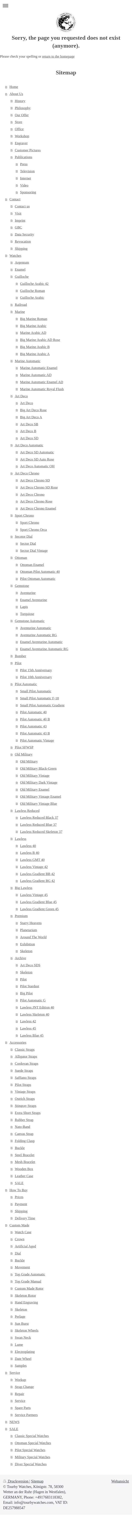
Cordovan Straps (26, 1063)
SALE (19, 1183)
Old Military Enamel (34, 789)
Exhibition (27, 944)
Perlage (20, 1317)
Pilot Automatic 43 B (35, 733)
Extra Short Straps (28, 1113)
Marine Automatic (27, 361)
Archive (20, 958)
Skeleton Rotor (25, 1296)
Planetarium (28, 930)
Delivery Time (25, 1218)
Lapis (24, 607)
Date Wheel (23, 1359)
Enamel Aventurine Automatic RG (44, 649)
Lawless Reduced (27, 811)
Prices (19, 1197)
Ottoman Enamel (32, 565)
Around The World (33, 937)
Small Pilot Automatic (35, 691)
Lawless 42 (28, 1021)
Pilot (18, 663)
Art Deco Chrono (27, 473)
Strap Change (24, 1387)
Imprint (20, 220)
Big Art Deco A (31, 417)
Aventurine (28, 593)
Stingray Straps (25, 1106)
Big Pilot (26, 993)
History (20, 101)
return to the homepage (58, 56)
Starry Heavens (31, 923)
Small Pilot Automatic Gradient (42, 705)
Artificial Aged (25, 1246)
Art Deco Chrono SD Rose (39, 487)
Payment (21, 1204)
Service (15, 1373)
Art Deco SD (29, 438)
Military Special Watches (32, 1457)
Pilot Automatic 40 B (35, 719)
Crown (19, 1239)
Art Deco (21, 396)
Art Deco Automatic (29, 445)
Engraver (21, 143)
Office (19, 129)
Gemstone (22, 586)
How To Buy (19, 1190)
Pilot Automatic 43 (33, 726)
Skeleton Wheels (27, 1330)
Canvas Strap (24, 1134)
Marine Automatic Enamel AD (41, 382)
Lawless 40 (28, 846)
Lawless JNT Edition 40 (37, 1007)
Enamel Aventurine (33, 600)
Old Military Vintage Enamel (40, 797)
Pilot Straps (23, 1085)
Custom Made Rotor (29, 1288)
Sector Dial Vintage (34, 551)
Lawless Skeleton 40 (34, 1014)
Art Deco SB (29, 424)
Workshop (22, 136)
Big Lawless (23, 888)
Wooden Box (24, 1169)
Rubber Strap (24, 1120)
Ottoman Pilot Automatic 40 (40, 572)
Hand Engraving (26, 1302)
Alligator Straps (26, 1056)
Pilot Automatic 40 (33, 712)
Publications (23, 157)
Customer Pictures (28, 150)
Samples (21, 1366)
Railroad (21, 305)
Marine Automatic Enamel (38, 368)
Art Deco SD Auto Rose (37, 459)
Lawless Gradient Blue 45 (38, 902)
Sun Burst (22, 1324)
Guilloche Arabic (32, 298)
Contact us (22, 206)
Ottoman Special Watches (33, 1443)
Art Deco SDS (30, 965)
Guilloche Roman (32, 291)
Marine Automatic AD (35, 375)
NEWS (15, 1422)
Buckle (20, 1148)
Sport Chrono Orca (33, 530)
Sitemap (37, 1481)
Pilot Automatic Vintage (37, 740)
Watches (15, 256)
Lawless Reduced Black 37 (39, 818)
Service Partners (26, 1415)
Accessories (18, 1042)
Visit (18, 213)
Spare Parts (23, 1408)
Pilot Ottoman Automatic (37, 579)
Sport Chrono (24, 515)
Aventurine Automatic (35, 628)
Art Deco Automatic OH (37, 466)
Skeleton (26, 951)
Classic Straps (25, 1050)
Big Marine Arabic (33, 326)
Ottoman (21, 558)
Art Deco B (28, 431)
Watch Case (23, 1232)
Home (14, 87)
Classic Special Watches (32, 1436)
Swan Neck (23, 1338)
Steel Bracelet (24, 1155)
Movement (22, 1267)
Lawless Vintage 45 (34, 895)
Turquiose (27, 614)
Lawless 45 (28, 1028)
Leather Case (24, 1176)
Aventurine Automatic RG (38, 635)
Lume (19, 1345)
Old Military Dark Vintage (38, 782)
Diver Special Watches (31, 1464)
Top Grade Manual (28, 1281)
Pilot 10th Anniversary (36, 677)
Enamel (20, 270)
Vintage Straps (25, 1092)
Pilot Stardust (29, 986)
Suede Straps (24, 1071)
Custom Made (19, 1225)
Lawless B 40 (29, 853)
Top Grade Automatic (30, 1274)
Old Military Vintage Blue (38, 804)
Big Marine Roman (33, 319)
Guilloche (22, 277)
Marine (20, 312)
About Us (16, 94)
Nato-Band (22, 1127)
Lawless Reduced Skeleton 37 (41, 832)
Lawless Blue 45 (32, 1035)
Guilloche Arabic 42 (34, 284)
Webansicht (120, 1481)
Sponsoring (28, 192)
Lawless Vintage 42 (34, 867)
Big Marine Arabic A (35, 354)
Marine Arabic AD (33, 333)
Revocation (23, 241)
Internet (25, 178)
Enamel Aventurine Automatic (41, 642)
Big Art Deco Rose (33, 410)
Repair (19, 1394)
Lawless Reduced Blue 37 (38, 825)
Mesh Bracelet (25, 1162)
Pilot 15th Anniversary (36, 670)
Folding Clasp (25, 1141)
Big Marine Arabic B (35, 347)
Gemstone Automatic (30, 621)
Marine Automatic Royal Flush (42, 389)
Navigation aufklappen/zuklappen (66, 5)
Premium (21, 916)
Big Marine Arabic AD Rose (40, 340)
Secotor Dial (23, 536)
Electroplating (25, 1352)
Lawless (20, 839)
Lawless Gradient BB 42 (37, 874)
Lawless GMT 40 (32, 860)
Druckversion (16, 1481)
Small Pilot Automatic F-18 (39, 698)
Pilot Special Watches (30, 1450)
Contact (15, 199)
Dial (18, 1253)
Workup (20, 1380)
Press (23, 164)
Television (27, 171)
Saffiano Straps (25, 1078)
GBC (18, 227)
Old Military (23, 754)
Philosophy (23, 108)
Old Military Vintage (34, 776)
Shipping (21, 249)
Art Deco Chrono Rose (36, 501)
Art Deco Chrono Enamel (38, 508)
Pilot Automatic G (33, 1000)
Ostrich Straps (25, 1099)
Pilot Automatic (26, 684)
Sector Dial (28, 544)
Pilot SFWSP (24, 747)
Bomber (20, 656)
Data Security (24, 234)
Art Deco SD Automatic (37, 452)
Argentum (22, 262)
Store (18, 122)
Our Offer (22, 115)
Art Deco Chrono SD (35, 480)
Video (24, 185)
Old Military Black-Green (38, 768)
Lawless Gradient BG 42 (37, 881)
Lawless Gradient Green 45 (39, 909)
